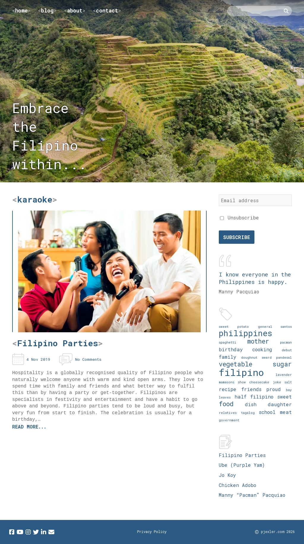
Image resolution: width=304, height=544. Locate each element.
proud (273, 389)
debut (287, 350)
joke (277, 382)
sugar (282, 364)
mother (258, 341)
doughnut (249, 357)
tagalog (248, 412)
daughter (280, 404)
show (242, 382)
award (267, 357)
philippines (245, 333)
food (226, 403)
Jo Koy (227, 475)
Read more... (29, 426)
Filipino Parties (242, 455)
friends (251, 389)
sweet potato (233, 326)
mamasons (226, 382)
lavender (284, 374)
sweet (284, 396)
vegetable (235, 364)
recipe (227, 389)
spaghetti (227, 342)
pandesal (284, 357)
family (227, 357)
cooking (262, 349)
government (229, 420)
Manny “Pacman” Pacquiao (252, 495)
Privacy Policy (152, 531)
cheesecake (259, 382)
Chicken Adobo (237, 485)
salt (288, 382)
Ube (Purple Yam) (242, 465)
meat (286, 412)
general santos (275, 326)
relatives (228, 412)
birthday (231, 349)
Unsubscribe (239, 217)
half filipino (254, 396)
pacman (286, 342)
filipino (241, 372)
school (267, 412)
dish (250, 404)
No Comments (88, 359)
